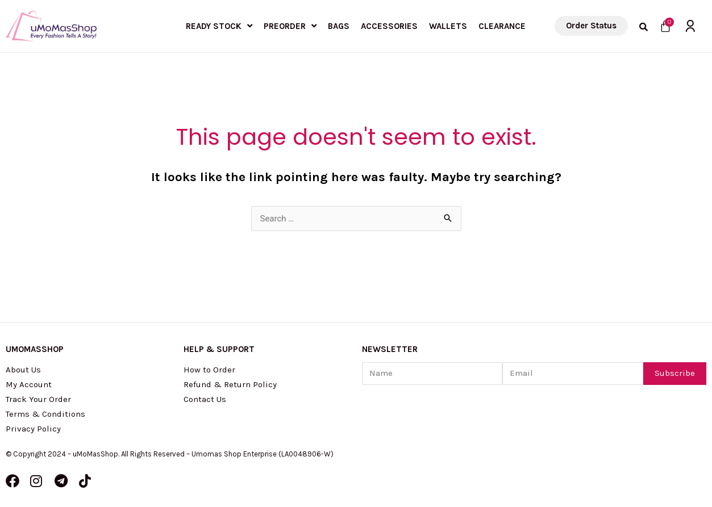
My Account (29, 384)
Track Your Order (38, 399)
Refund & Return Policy (230, 384)
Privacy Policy (33, 429)
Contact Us (205, 399)
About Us (23, 369)
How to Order (209, 369)
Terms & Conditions (45, 414)
